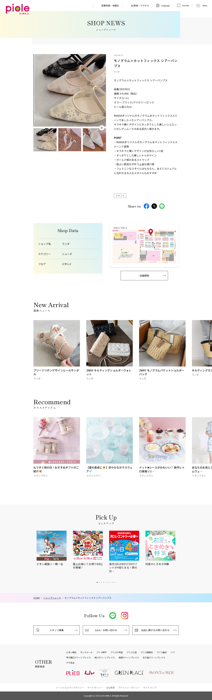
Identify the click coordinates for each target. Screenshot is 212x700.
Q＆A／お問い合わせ (106, 630)
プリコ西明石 (147, 652)
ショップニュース (52, 597)
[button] (97, 582)
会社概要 (110, 687)
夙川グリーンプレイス (104, 657)
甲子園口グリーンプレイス (78, 657)
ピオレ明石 (71, 652)
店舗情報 (144, 275)
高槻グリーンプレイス (129, 657)
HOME (36, 597)
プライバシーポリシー (129, 687)
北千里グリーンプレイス (154, 657)
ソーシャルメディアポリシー (70, 687)
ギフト (121, 195)
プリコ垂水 (162, 652)
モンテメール (86, 652)
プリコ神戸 (101, 652)
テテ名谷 (70, 663)
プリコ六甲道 (116, 652)
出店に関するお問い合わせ (155, 630)
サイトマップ (149, 687)
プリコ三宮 (132, 652)
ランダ (66, 244)
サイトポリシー (95, 687)
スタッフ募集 (57, 630)
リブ (173, 652)
